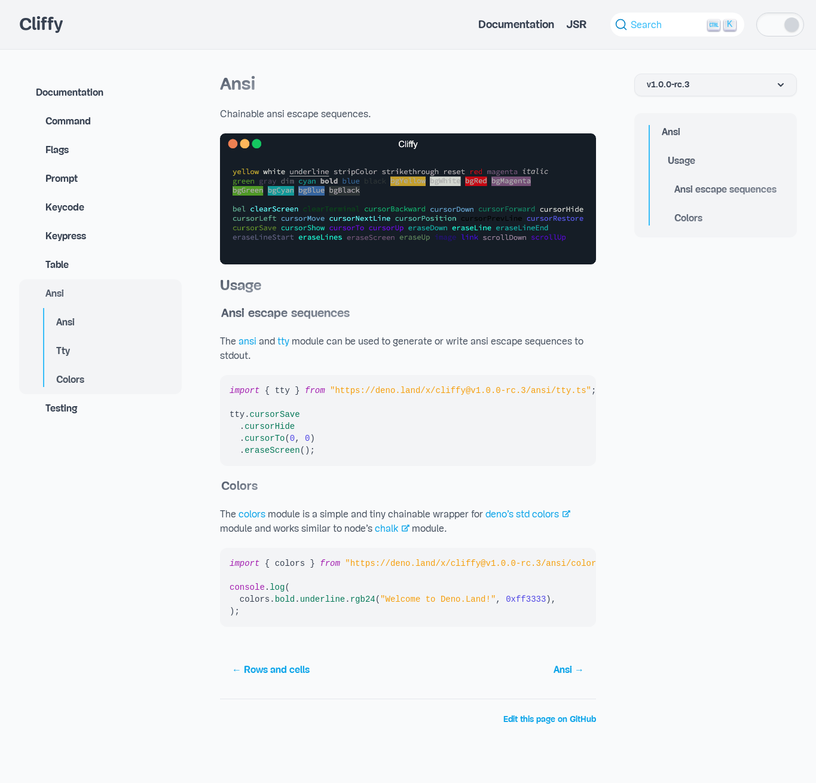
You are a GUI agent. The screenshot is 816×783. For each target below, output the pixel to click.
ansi (247, 341)
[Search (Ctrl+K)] (677, 24)
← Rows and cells (271, 670)
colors (252, 514)
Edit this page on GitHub (549, 719)
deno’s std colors (522, 514)
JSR (576, 25)
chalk (386, 528)
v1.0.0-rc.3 (717, 85)
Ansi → (569, 670)
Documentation (516, 25)
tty (283, 341)
